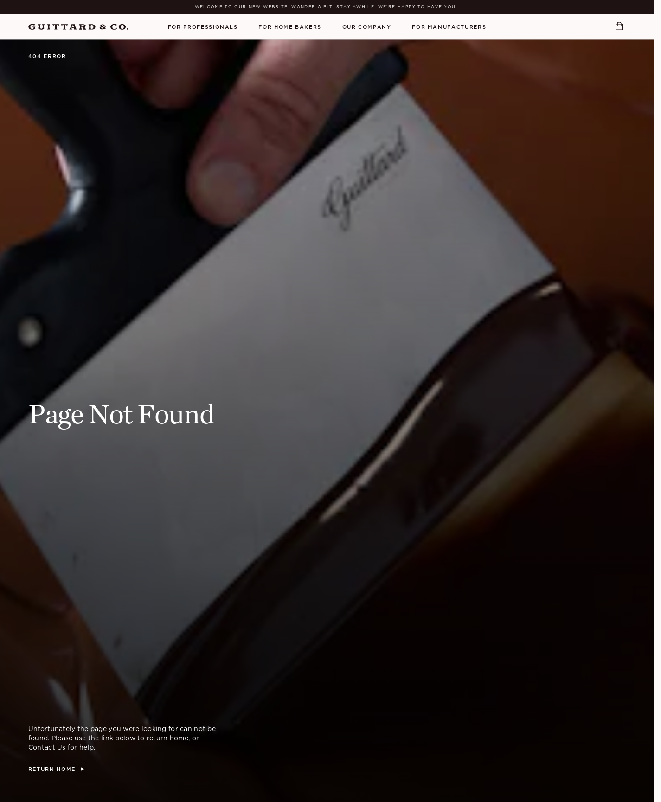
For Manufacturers (449, 27)
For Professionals (203, 27)
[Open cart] (620, 27)
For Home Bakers (289, 27)
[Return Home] (56, 769)
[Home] (78, 27)
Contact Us (47, 747)
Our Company (366, 27)
